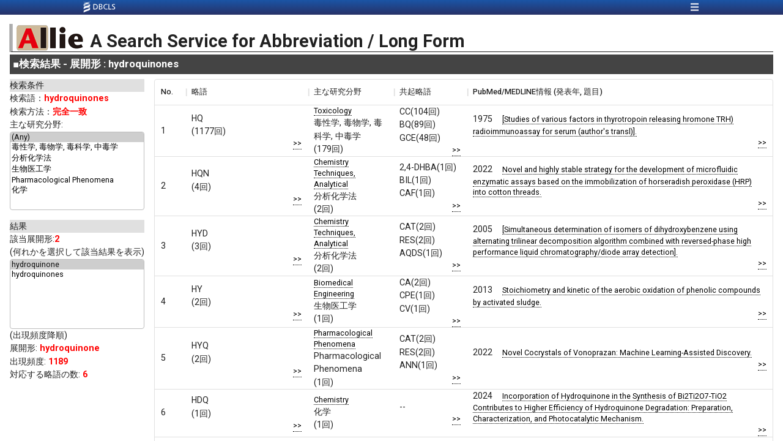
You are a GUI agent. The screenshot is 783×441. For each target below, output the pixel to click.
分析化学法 (77, 158)
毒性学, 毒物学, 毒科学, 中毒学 (77, 147)
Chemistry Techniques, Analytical (334, 173)
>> (297, 143)
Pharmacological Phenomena (77, 180)
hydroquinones (77, 274)
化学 (77, 190)
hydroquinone (77, 265)
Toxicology (333, 110)
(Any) (77, 137)
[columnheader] (170, 92)
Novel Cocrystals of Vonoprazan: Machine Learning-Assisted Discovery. (627, 352)
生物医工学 (77, 169)
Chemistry (331, 399)
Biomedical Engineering (334, 288)
